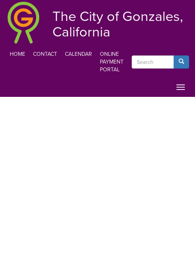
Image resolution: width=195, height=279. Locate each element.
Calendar (78, 54)
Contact (45, 54)
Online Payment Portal (112, 62)
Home (17, 54)
